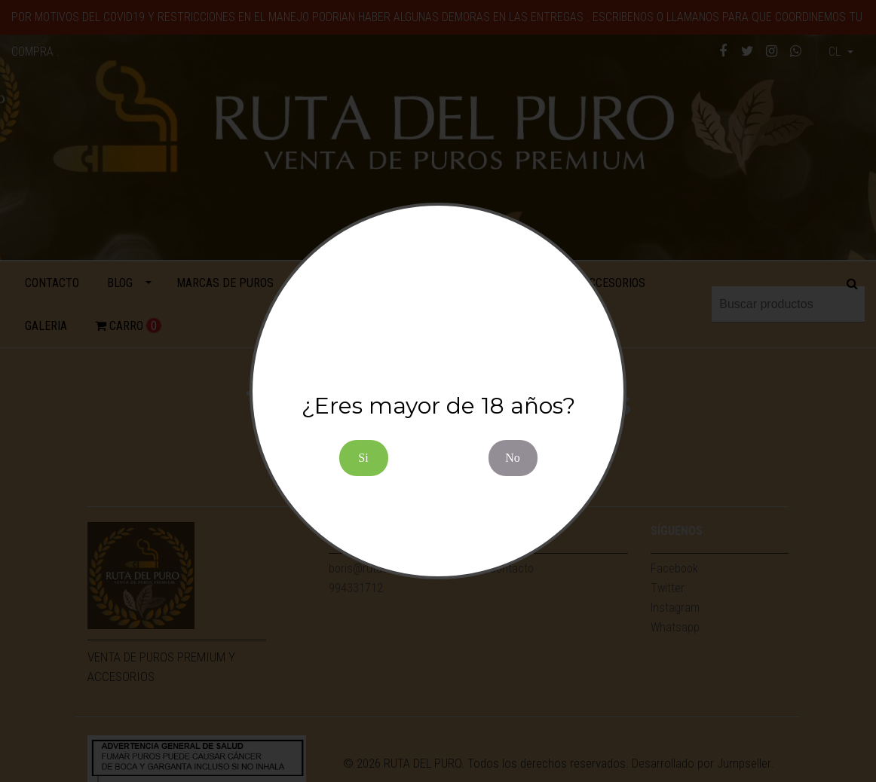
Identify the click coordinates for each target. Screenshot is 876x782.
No (512, 457)
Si (363, 457)
